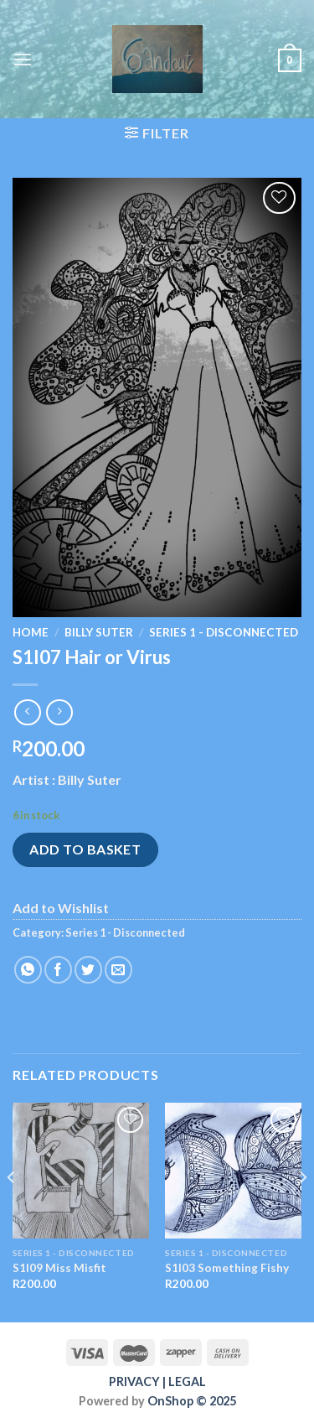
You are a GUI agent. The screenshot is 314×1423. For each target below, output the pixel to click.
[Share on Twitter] (88, 970)
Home (31, 632)
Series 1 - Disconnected (223, 632)
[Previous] (11, 1211)
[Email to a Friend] (118, 970)
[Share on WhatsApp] (28, 970)
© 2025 (214, 1401)
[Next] (302, 1211)
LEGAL (187, 1381)
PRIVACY (134, 1381)
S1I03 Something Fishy (227, 1268)
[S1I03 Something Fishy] (233, 1171)
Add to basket (85, 849)
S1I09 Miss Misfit (59, 1268)
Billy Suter (98, 632)
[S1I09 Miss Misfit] (81, 1171)
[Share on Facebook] (58, 970)
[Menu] (23, 59)
